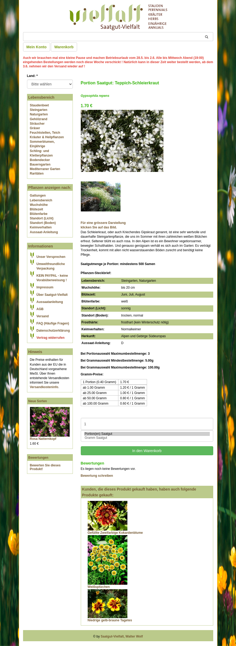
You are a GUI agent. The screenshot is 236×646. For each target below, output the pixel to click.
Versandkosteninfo (44, 387)
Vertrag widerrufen (51, 338)
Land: (32, 76)
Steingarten (38, 110)
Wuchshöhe (39, 205)
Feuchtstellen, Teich (45, 133)
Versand (43, 316)
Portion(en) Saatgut (147, 434)
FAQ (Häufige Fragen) (53, 323)
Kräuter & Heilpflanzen (47, 137)
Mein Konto (36, 47)
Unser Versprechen (51, 257)
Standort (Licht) (42, 218)
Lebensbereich (41, 200)
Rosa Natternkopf (43, 439)
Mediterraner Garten (45, 169)
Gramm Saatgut (147, 438)
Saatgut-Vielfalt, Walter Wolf (122, 636)
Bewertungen (38, 457)
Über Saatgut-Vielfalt (52, 295)
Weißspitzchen (99, 587)
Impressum (45, 287)
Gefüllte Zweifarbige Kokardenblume (115, 533)
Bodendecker (40, 160)
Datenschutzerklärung (53, 330)
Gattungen (38, 195)
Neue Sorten (37, 401)
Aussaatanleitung (50, 302)
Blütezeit (36, 209)
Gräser (35, 128)
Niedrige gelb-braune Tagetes (110, 620)
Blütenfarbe (39, 214)
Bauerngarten (40, 164)
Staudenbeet (39, 105)
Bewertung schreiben (97, 476)
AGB (40, 309)
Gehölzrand (38, 119)
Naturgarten (39, 114)
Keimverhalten (41, 227)
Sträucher (37, 123)
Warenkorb (64, 47)
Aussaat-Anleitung (44, 232)
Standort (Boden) (43, 223)
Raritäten (37, 173)
